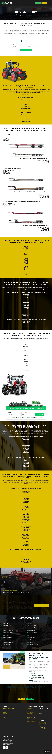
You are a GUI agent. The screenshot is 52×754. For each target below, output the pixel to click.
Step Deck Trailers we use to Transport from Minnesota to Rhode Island (34, 158)
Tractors (26, 246)
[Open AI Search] (47, 751)
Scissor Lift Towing (7, 635)
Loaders (26, 252)
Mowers (26, 267)
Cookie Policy (6, 750)
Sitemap (10, 750)
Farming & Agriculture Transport (8, 708)
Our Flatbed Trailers (7, 134)
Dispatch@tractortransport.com (44, 724)
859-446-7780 (43, 723)
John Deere (26, 359)
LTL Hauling (5, 710)
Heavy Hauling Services (8, 630)
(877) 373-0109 (26, 11)
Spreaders (26, 253)
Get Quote (21, 698)
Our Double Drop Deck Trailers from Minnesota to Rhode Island (36, 225)
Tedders (26, 266)
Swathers (26, 250)
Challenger (26, 350)
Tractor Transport (7, 623)
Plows (26, 257)
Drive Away (5, 713)
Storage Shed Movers (32, 639)
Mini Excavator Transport (8, 642)
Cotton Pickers (26, 248)
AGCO (26, 344)
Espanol (4, 717)
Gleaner (26, 355)
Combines (26, 247)
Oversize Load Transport (8, 632)
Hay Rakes (26, 263)
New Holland (26, 370)
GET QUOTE (40, 414)
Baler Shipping (31, 633)
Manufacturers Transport (32, 621)
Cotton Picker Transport (32, 632)
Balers (26, 272)
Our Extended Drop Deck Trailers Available (12, 168)
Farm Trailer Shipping (32, 627)
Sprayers (26, 268)
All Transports (41, 715)
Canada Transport (6, 716)
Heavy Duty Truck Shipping (9, 640)
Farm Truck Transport (32, 625)
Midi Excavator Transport (33, 644)
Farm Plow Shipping (31, 637)
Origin (13, 44)
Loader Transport (31, 635)
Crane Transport (7, 639)
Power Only (5, 712)
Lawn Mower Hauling (32, 623)
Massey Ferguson (26, 368)
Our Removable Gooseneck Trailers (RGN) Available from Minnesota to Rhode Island (31, 191)
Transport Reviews (35, 89)
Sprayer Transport (7, 628)
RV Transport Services (8, 644)
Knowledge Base (30, 708)
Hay (39, 714)
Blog (27, 710)
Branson (26, 348)
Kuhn (26, 363)
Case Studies (29, 709)
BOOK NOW (41, 605)
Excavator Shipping (7, 627)
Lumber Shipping (7, 633)
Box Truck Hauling (31, 628)
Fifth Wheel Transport (8, 625)
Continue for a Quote (26, 49)
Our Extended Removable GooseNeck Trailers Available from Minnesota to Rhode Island (21, 201)
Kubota (26, 361)
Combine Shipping (7, 621)
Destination (29, 44)
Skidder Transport (31, 642)
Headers (26, 262)
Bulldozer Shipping (31, 630)
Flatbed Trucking (6, 709)
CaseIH (26, 353)
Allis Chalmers (26, 346)
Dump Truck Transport (8, 637)
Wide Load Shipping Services (33, 640)
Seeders (26, 260)
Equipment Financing (42, 726)
